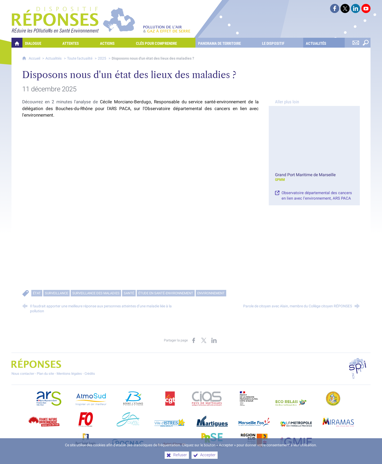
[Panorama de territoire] (227, 43)
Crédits (90, 374)
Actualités (53, 58)
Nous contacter (22, 374)
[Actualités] (324, 43)
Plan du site (45, 374)
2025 (102, 58)
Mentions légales (69, 374)
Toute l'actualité (79, 58)
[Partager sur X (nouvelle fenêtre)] (203, 340)
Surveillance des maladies (96, 293)
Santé (129, 293)
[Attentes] (78, 43)
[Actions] (115, 43)
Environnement (211, 293)
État (37, 293)
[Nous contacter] (356, 43)
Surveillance (56, 293)
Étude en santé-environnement (165, 293)
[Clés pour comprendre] (164, 43)
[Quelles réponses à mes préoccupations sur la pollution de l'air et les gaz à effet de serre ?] (16, 43)
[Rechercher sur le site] (366, 43)
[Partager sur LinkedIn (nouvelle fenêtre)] (214, 340)
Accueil (35, 58)
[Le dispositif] (281, 43)
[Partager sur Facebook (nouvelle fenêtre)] (193, 340)
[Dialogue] (41, 43)
